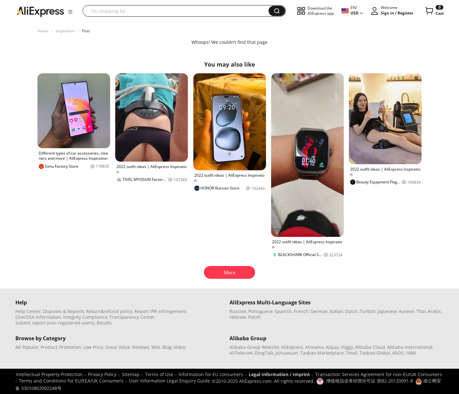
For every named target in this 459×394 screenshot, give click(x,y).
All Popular (27, 347)
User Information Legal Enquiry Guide (169, 381)
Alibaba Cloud (370, 347)
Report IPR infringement (160, 311)
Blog (167, 347)
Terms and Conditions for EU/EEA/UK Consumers (71, 381)
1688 (411, 353)
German (319, 311)
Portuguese (260, 311)
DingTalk (264, 353)
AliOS (398, 353)
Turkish (368, 311)
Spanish (283, 311)
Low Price (93, 347)
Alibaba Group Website (254, 347)
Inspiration (65, 31)
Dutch (351, 311)
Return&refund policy (109, 311)
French (301, 311)
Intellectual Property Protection (49, 374)
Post (86, 31)
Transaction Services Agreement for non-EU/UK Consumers (378, 374)
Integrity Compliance (85, 317)
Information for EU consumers (211, 374)
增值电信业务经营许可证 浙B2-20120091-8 (369, 381)
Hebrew (237, 317)
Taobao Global (374, 353)
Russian (237, 311)
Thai (421, 311)
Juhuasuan (286, 353)
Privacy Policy (102, 374)
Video (179, 347)
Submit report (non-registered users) (54, 323)
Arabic (434, 311)
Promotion (70, 347)
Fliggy (347, 347)
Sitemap (131, 374)
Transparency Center (132, 317)
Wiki (155, 347)
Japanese (387, 311)
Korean (407, 311)
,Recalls (103, 323)
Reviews (140, 347)
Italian (336, 311)
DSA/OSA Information (38, 317)
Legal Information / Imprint (279, 374)
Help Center (28, 311)
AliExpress (292, 347)
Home (42, 31)
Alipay (332, 347)
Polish (254, 317)
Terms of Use (159, 374)
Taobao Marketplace (322, 353)
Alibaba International (409, 347)
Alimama (314, 347)
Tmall (352, 353)
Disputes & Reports (63, 311)
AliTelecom (241, 353)
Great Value (117, 347)
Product (49, 347)
